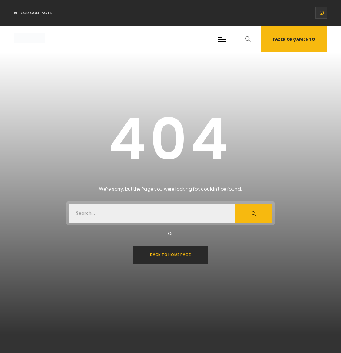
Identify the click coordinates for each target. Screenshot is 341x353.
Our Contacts (33, 13)
